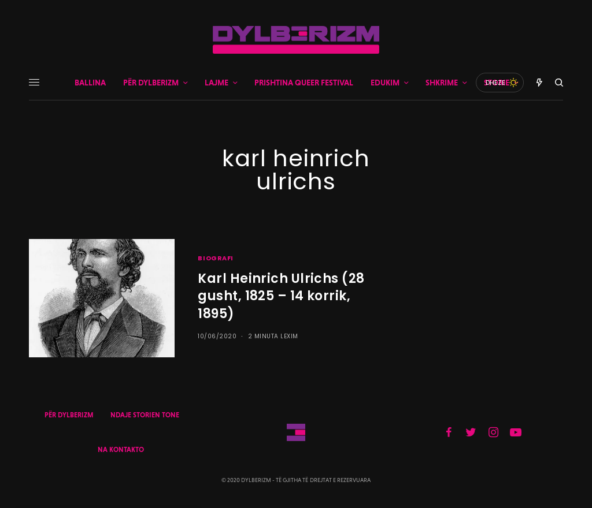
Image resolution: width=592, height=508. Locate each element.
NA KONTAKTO (121, 450)
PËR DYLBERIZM (69, 415)
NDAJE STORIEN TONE (144, 415)
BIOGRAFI (215, 258)
